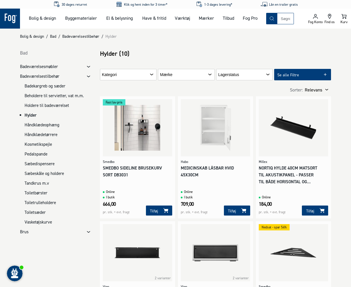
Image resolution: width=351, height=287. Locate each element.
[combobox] (285, 18)
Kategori (109, 75)
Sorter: (296, 90)
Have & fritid (154, 18)
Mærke (166, 75)
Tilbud (228, 18)
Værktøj (182, 18)
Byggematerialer (81, 18)
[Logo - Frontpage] (10, 19)
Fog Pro (250, 18)
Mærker (206, 18)
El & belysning (119, 18)
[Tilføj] (159, 211)
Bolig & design (42, 18)
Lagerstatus (228, 75)
